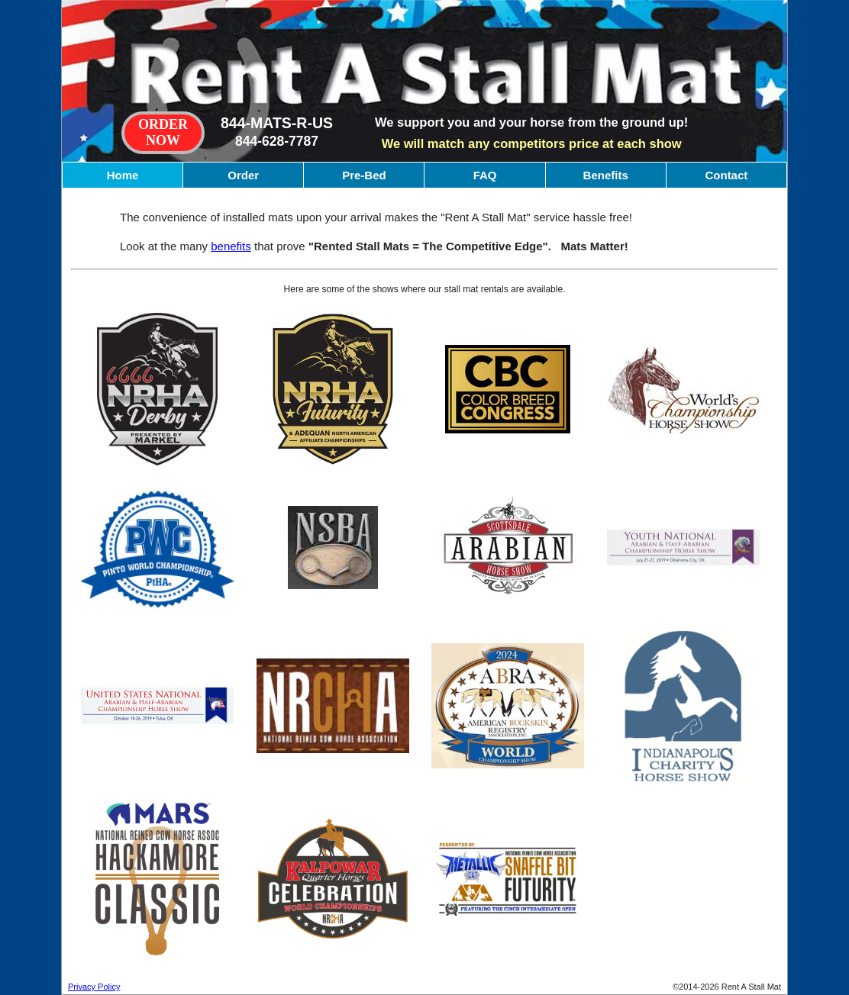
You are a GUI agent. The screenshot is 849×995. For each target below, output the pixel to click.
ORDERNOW (163, 132)
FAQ (485, 175)
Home (123, 175)
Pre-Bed (364, 175)
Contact (726, 175)
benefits (231, 246)
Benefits (605, 175)
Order (243, 175)
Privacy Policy (94, 986)
